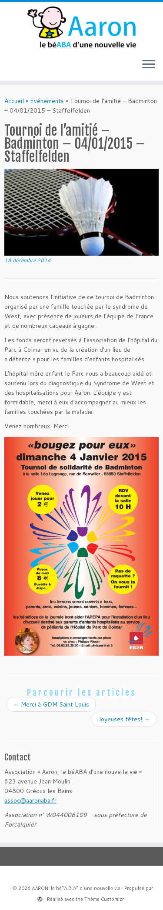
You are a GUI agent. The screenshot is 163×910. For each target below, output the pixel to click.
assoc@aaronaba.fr (30, 800)
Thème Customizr (104, 899)
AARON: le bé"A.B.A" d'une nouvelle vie (76, 888)
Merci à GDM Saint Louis (51, 704)
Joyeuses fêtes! (124, 719)
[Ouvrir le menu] (148, 65)
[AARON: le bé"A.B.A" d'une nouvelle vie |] (81, 27)
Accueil (14, 101)
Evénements (47, 101)
